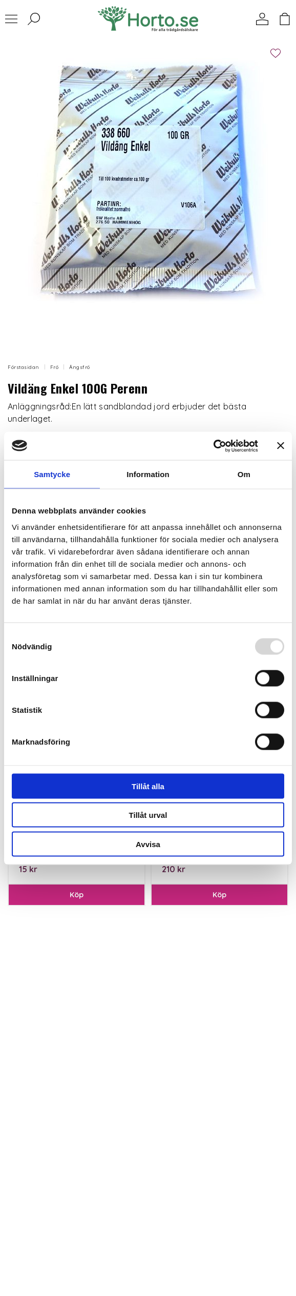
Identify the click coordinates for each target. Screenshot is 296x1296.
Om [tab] (244, 474)
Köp (77, 894)
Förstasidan (23, 367)
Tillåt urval (148, 815)
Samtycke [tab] (52, 474)
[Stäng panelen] (280, 445)
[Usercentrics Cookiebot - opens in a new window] (213, 445)
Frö (54, 367)
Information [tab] (148, 474)
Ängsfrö (79, 367)
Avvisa (148, 843)
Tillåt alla (148, 785)
